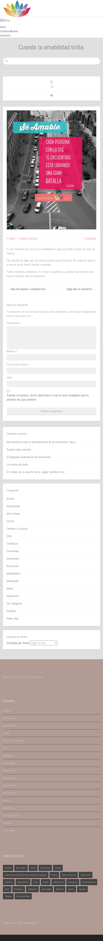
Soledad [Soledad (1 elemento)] (59, 889)
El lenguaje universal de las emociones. (29, 457)
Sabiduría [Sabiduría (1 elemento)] (32, 889)
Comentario (13, 323)
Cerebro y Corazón (28, 238)
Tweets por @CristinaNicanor (20, 923)
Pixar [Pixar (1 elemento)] (7, 889)
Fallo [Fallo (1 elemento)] (35, 882)
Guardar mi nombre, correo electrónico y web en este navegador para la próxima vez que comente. (48, 397)
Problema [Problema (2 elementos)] (18, 889)
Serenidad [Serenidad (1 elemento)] (46, 889)
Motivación (13, 581)
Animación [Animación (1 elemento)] (45, 868)
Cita (9, 536)
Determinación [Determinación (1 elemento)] (69, 875)
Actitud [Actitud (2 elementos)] (8, 868)
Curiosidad (13, 551)
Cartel (10, 521)
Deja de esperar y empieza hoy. (28, 289)
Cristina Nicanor (9, 31)
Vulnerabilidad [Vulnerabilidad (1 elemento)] (23, 896)
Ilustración (13, 566)
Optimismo (13, 596)
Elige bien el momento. (79, 289)
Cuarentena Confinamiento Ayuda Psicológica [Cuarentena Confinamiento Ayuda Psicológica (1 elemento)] (26, 875)
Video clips (13, 618)
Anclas (10, 499)
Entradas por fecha (18, 643)
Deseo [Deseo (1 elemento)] (54, 875)
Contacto (5, 35)
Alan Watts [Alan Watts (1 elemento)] (21, 868)
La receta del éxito (17, 464)
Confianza (12, 544)
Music (10, 588)
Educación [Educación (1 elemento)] (85, 875)
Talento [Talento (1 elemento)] (82, 889)
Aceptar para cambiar (19, 449)
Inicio (3, 27)
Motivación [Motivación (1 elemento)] (58, 882)
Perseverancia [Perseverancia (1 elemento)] (88, 882)
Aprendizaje (13, 506)
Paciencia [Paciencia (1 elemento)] (72, 882)
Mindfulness (14, 573)
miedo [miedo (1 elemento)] (46, 882)
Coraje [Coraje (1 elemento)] (58, 868)
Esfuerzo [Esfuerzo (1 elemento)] (9, 882)
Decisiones (13, 558)
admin (12, 238)
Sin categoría (14, 603)
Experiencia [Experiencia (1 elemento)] (23, 882)
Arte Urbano (13, 514)
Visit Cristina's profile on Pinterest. (23, 677)
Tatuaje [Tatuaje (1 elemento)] (8, 896)
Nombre (12, 351)
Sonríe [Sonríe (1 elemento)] (71, 889)
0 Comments (90, 238)
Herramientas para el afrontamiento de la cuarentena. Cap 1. (41, 442)
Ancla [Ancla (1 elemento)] (33, 868)
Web (9, 378)
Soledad (11, 611)
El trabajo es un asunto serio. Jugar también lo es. (36, 472)
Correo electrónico (18, 364)
